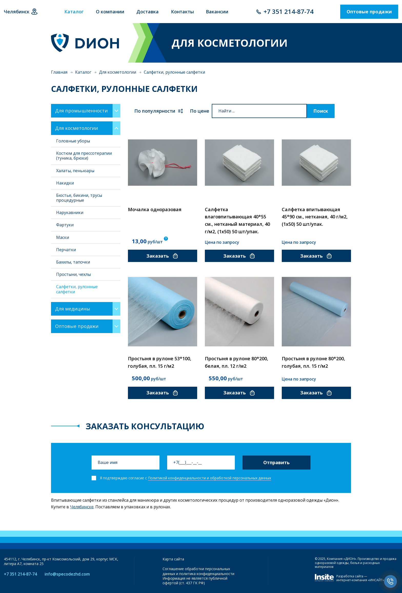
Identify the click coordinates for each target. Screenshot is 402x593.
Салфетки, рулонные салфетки (77, 289)
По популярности (159, 111)
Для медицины (72, 309)
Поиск (320, 111)
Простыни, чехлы (73, 274)
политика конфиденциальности (206, 573)
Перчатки (66, 249)
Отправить (276, 462)
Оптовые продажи (369, 11)
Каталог (83, 72)
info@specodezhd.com (67, 574)
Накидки (65, 183)
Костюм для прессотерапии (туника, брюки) (84, 155)
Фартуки (65, 225)
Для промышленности (81, 111)
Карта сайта (173, 559)
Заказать (162, 256)
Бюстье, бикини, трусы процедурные (79, 197)
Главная (59, 72)
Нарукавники (69, 212)
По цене (199, 111)
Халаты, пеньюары (75, 170)
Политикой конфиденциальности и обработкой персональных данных (209, 477)
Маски (62, 237)
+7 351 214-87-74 (289, 11)
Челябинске (82, 507)
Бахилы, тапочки (73, 262)
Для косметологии (117, 72)
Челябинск (16, 11)
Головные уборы (73, 141)
